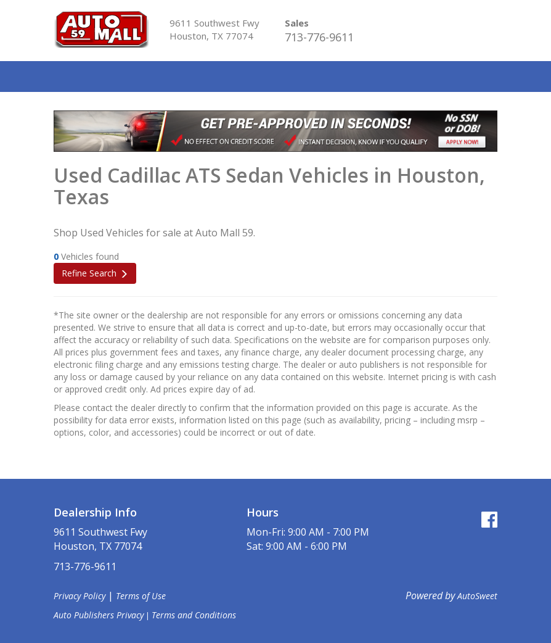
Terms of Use (141, 596)
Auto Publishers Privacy (99, 615)
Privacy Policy (79, 596)
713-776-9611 (319, 37)
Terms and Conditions (194, 615)
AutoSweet (477, 596)
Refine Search (89, 273)
